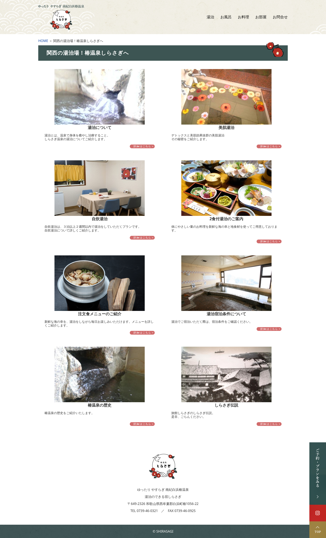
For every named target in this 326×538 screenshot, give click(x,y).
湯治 (210, 17)
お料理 (243, 17)
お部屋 (261, 17)
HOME (43, 40)
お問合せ (280, 17)
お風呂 (226, 17)
